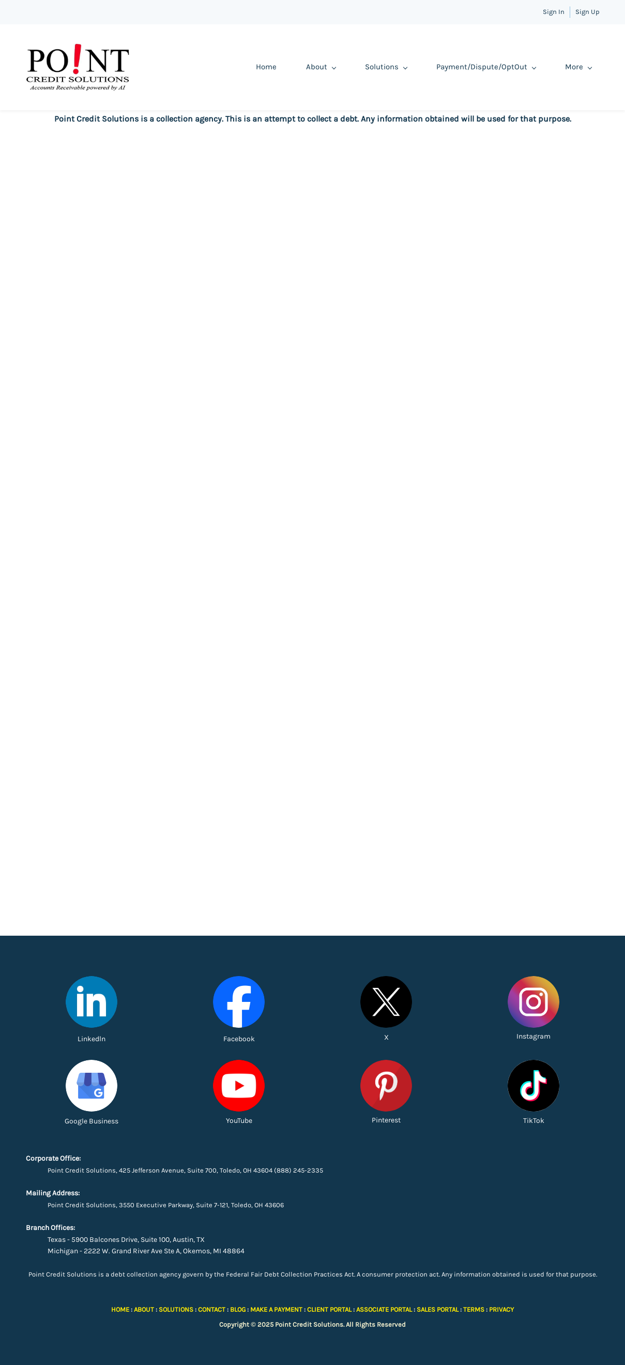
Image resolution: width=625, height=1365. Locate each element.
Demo (508, 66)
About (254, 66)
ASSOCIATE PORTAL (384, 1309)
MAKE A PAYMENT (276, 1309)
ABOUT (144, 1309)
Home (199, 66)
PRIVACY (501, 1309)
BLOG (238, 1309)
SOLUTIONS (176, 1309)
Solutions (319, 66)
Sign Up (587, 12)
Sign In (554, 12)
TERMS (473, 1309)
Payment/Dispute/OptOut (419, 66)
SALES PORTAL (438, 1309)
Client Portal (569, 66)
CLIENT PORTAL (329, 1309)
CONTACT (211, 1309)
